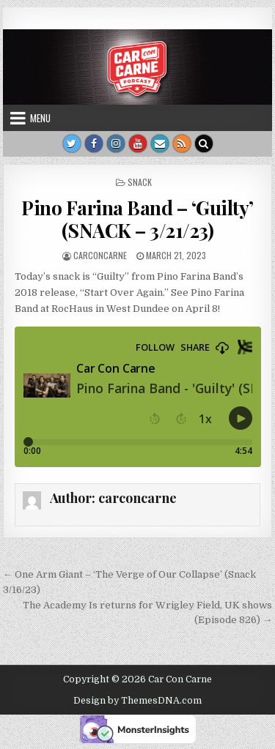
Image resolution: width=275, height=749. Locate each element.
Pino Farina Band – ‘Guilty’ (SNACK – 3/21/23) (137, 219)
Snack (140, 182)
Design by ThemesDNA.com (137, 701)
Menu (40, 118)
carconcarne (100, 255)
